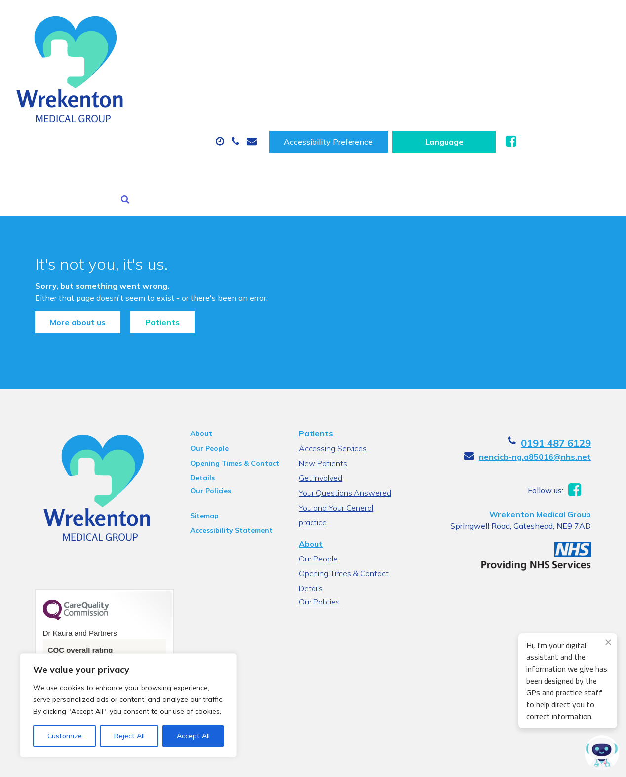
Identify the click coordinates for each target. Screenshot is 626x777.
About (143, 50)
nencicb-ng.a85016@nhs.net (547, 361)
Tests (496, 50)
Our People (204, 352)
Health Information (168, 84)
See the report (65, 607)
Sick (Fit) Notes (420, 50)
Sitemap (199, 419)
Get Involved (320, 382)
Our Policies (205, 394)
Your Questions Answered (344, 397)
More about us (66, 219)
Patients (150, 219)
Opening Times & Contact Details (229, 369)
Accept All (193, 736)
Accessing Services (332, 352)
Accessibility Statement (226, 434)
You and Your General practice (335, 413)
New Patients (570, 50)
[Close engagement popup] (608, 642)
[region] (128, 705)
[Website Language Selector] (545, 19)
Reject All (129, 736)
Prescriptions (328, 50)
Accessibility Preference (430, 19)
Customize (64, 736)
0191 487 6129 (568, 347)
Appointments (232, 50)
